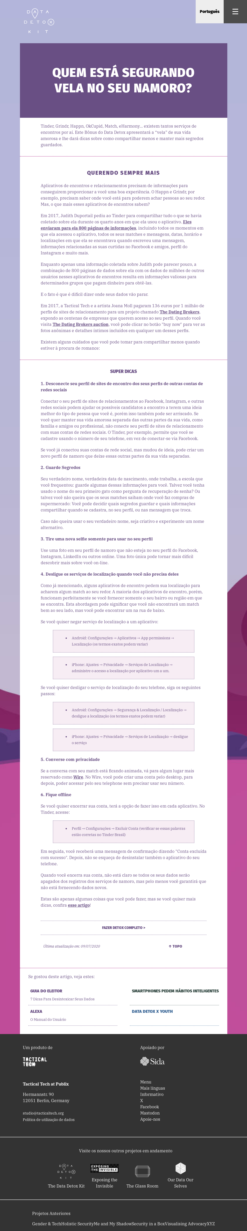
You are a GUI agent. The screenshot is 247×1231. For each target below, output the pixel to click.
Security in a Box (148, 1223)
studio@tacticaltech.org (43, 1113)
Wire (78, 777)
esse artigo (79, 905)
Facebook (149, 1106)
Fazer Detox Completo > (123, 928)
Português (210, 11)
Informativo (152, 1094)
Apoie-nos (150, 1119)
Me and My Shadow (113, 1223)
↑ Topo (175, 946)
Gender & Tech (46, 1223)
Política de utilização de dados (49, 1119)
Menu (145, 1082)
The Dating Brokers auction (81, 324)
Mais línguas (152, 1088)
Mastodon (150, 1113)
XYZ (211, 1223)
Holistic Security (77, 1223)
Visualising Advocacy (186, 1223)
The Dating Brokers (179, 311)
